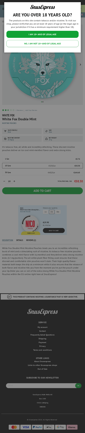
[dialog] (42, 216)
